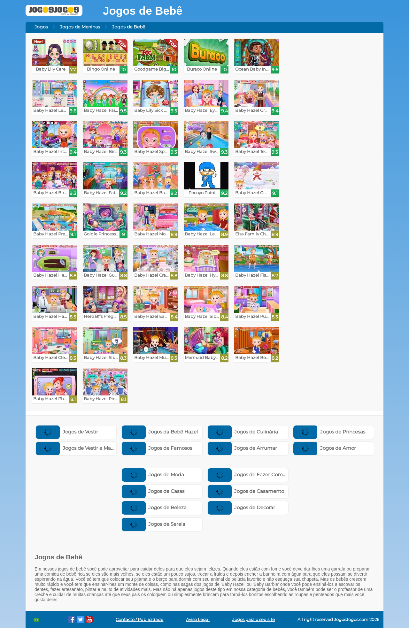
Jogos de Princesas (329, 432)
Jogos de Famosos (157, 448)
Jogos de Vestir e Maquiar (79, 448)
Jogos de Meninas (80, 27)
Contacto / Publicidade (139, 619)
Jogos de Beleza (154, 507)
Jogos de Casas (153, 491)
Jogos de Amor (324, 448)
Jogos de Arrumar (242, 448)
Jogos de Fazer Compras (250, 474)
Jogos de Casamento (246, 491)
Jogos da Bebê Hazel (160, 432)
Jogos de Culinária (243, 432)
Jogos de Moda (153, 474)
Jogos (41, 27)
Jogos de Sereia (154, 524)
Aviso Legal (198, 619)
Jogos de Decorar (241, 507)
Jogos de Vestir (67, 432)
